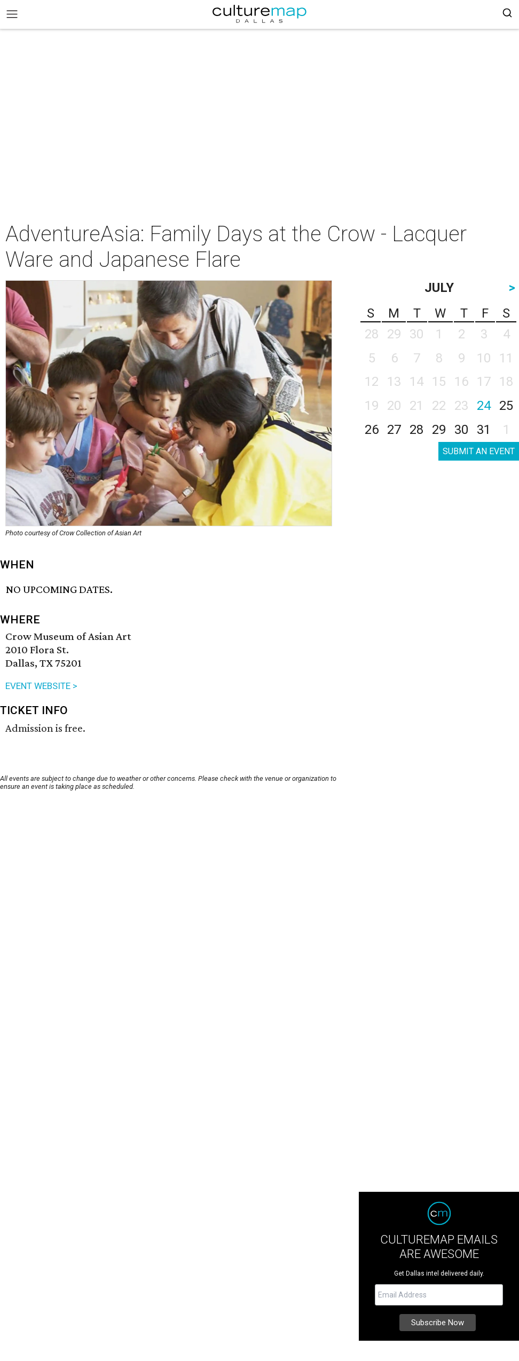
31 (484, 429)
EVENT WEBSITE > (41, 685)
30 (461, 429)
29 (439, 429)
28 (416, 429)
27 (394, 429)
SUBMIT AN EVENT (479, 451)
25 (506, 405)
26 (372, 429)
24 (484, 405)
